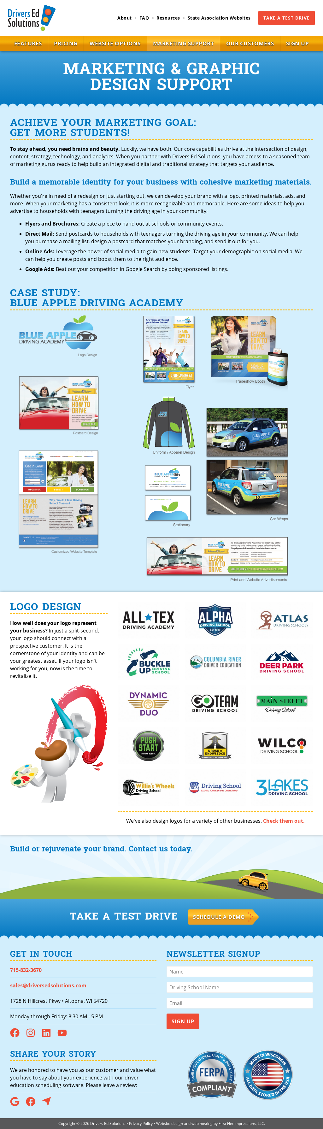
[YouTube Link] (64, 1035)
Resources (168, 18)
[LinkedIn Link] (49, 1035)
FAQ (144, 18)
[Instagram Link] (33, 1035)
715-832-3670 (26, 970)
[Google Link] (17, 1104)
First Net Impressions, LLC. (242, 1123)
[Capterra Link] (49, 1104)
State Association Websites (219, 18)
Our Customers (254, 43)
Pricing (62, 43)
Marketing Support (184, 43)
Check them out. (284, 820)
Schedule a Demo (219, 917)
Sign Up (304, 43)
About (124, 18)
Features (21, 43)
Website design (169, 1123)
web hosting (202, 1123)
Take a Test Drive (286, 18)
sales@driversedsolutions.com (48, 985)
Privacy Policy (141, 1123)
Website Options (113, 43)
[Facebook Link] (17, 1035)
